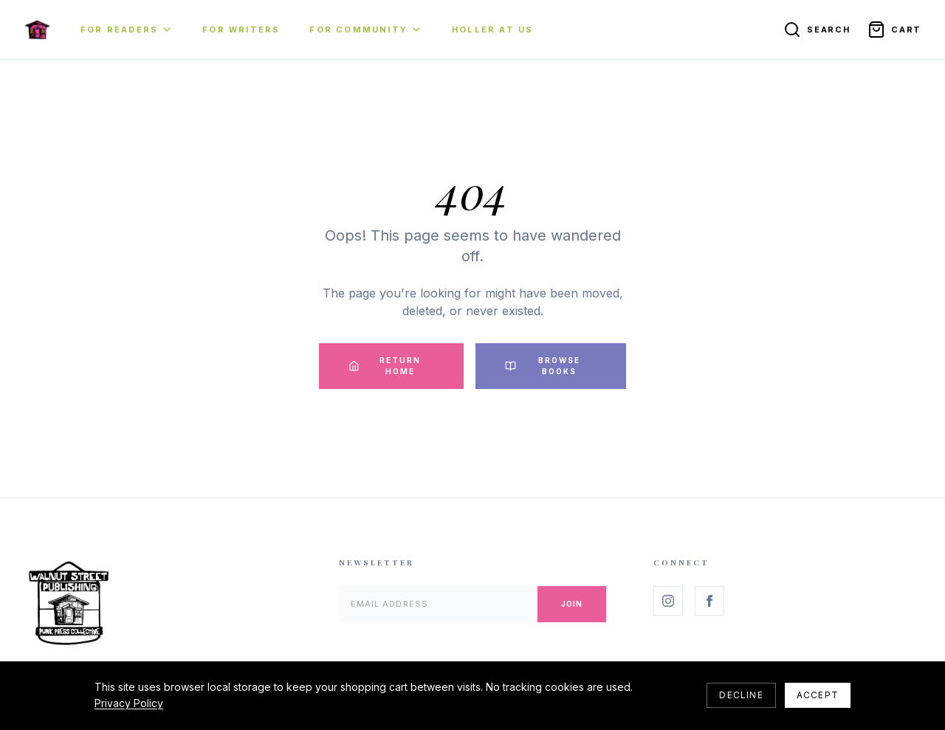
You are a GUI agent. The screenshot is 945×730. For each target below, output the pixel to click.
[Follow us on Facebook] (709, 601)
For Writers (241, 29)
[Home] (37, 29)
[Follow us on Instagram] (668, 601)
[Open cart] (894, 29)
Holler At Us (492, 29)
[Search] (816, 29)
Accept (818, 694)
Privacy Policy (128, 703)
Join (572, 603)
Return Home (384, 366)
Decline (741, 694)
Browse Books (542, 366)
